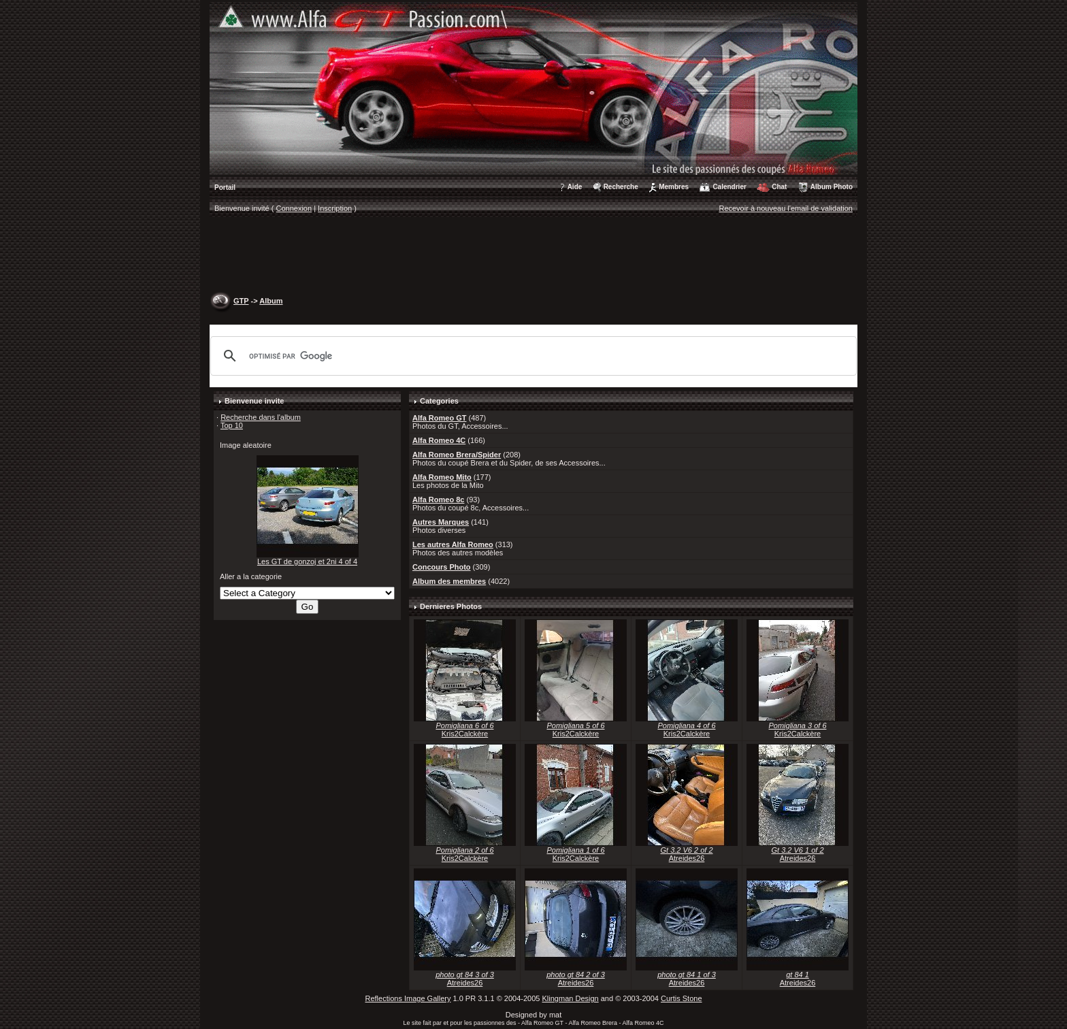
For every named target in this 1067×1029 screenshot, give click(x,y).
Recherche (621, 187)
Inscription (335, 208)
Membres (674, 187)
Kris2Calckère (465, 734)
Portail (224, 187)
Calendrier (729, 187)
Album (270, 301)
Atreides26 (687, 858)
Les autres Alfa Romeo (452, 544)
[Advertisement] (533, 256)
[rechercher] (531, 356)
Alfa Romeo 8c (438, 499)
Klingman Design (570, 998)
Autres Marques (440, 522)
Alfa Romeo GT (439, 418)
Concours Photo (441, 567)
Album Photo (831, 187)
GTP (240, 301)
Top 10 (231, 425)
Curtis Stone (681, 998)
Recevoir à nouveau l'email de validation (786, 208)
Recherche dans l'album (260, 417)
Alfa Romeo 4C (438, 440)
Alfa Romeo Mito (442, 477)
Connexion (294, 208)
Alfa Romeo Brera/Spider (456, 455)
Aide (575, 187)
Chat (779, 187)
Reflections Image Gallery (407, 998)
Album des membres (449, 581)
